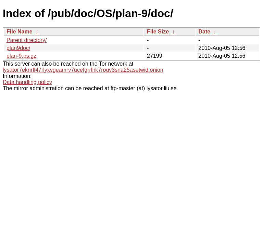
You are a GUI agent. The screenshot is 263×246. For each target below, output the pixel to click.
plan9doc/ (18, 48)
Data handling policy (27, 82)
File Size (158, 32)
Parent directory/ (27, 40)
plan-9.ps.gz (21, 56)
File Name (20, 32)
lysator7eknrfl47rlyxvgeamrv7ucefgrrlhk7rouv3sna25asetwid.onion (83, 70)
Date (204, 32)
